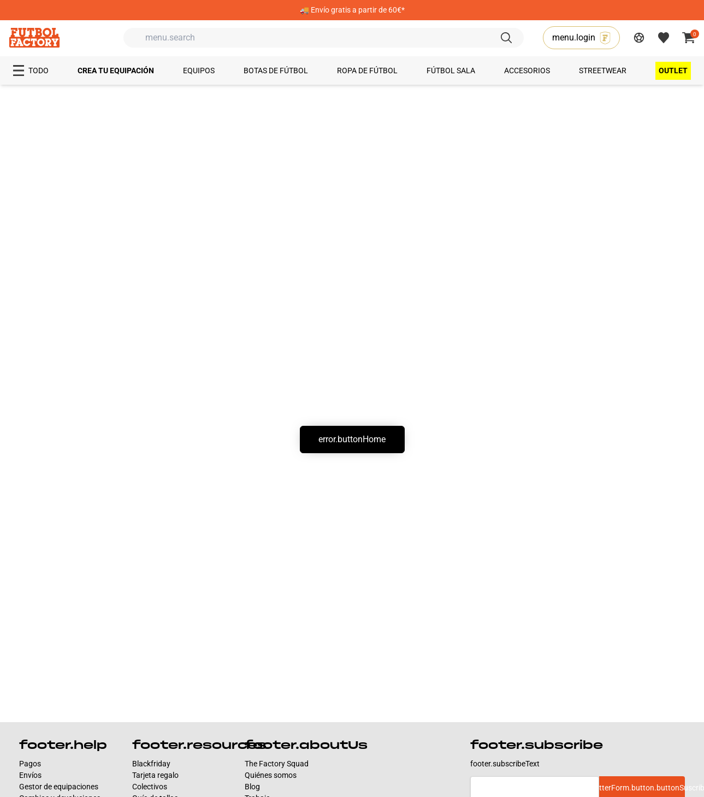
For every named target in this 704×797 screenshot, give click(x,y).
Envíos (30, 775)
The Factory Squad (277, 763)
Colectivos (149, 786)
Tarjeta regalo (155, 775)
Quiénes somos (271, 775)
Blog (252, 786)
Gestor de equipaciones (58, 786)
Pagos (30, 763)
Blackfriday (151, 763)
